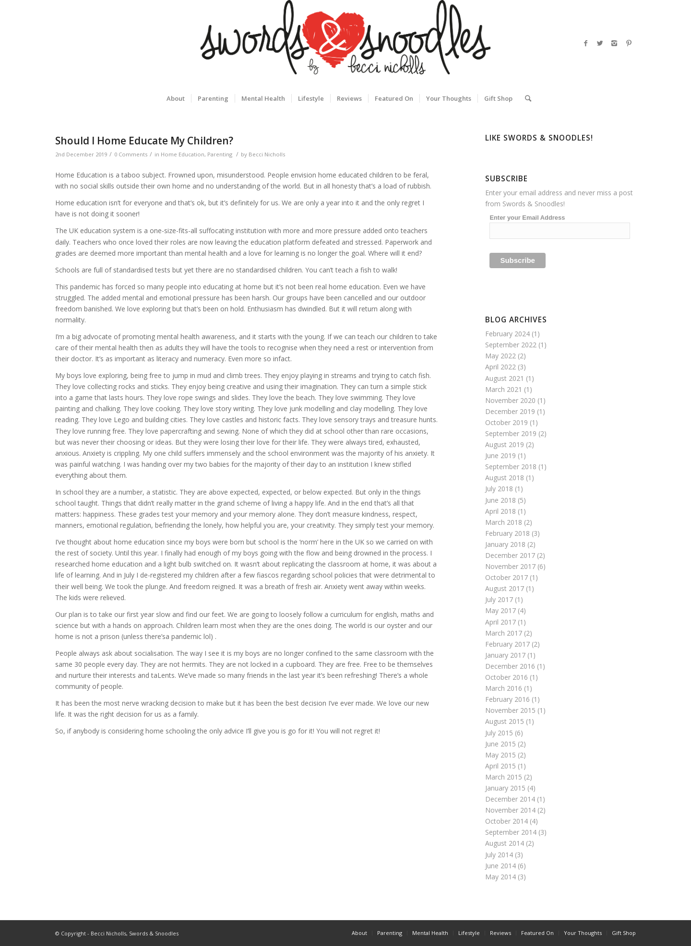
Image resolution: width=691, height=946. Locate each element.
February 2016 (507, 699)
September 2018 (510, 466)
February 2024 (507, 333)
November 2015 (510, 710)
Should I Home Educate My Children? (144, 140)
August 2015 (504, 721)
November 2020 (510, 400)
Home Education (182, 154)
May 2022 (500, 355)
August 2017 (504, 588)
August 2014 (504, 843)
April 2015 (500, 765)
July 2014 (499, 854)
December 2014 (510, 799)
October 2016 (506, 677)
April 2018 (500, 511)
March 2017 (503, 633)
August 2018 (504, 477)
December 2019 (510, 411)
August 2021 (504, 378)
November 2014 (510, 810)
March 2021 (503, 389)
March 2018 (503, 522)
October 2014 (506, 821)
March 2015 (503, 776)
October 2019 (506, 422)
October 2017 (506, 577)
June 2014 (500, 865)
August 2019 (504, 444)
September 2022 (510, 344)
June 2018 (500, 500)
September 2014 (510, 832)
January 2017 (505, 655)
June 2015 (500, 743)
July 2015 (499, 732)
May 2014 (500, 876)
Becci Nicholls (267, 154)
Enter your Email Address (527, 217)
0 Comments (130, 154)
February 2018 (507, 533)
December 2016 (510, 666)
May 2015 (500, 754)
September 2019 (510, 433)
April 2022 (500, 366)
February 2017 (507, 644)
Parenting (219, 154)
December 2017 (510, 555)
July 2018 (499, 488)
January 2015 (505, 787)
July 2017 (499, 599)
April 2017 (500, 622)
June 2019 (500, 455)
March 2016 (503, 688)
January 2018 (505, 544)
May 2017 (500, 610)
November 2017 (510, 566)
